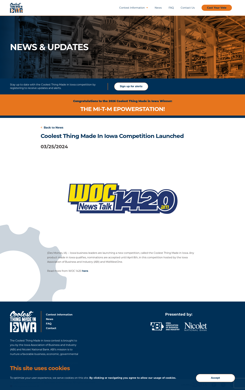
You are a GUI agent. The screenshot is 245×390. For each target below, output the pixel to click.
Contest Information (133, 7)
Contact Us (188, 7)
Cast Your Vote (216, 7)
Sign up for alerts (131, 86)
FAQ (171, 7)
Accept (215, 377)
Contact (51, 328)
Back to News (52, 127)
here (85, 270)
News (158, 7)
